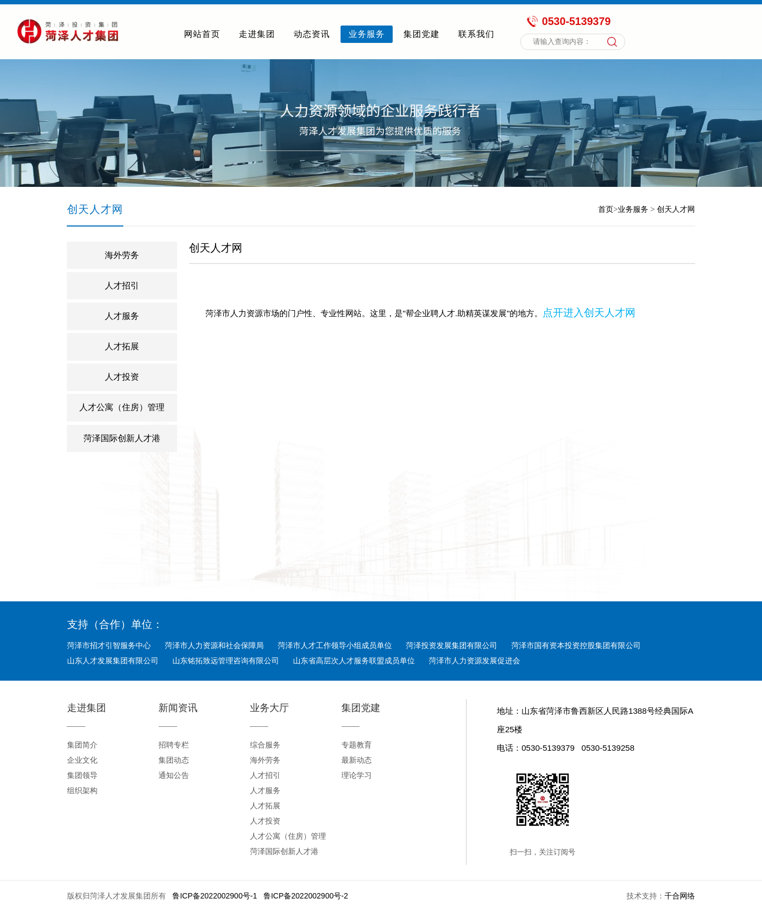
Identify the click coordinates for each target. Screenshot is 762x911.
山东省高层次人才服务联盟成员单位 (353, 660)
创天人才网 (676, 209)
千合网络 (679, 895)
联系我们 (476, 34)
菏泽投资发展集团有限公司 (451, 645)
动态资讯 (312, 34)
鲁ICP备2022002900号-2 (305, 895)
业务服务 (367, 34)
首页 (605, 209)
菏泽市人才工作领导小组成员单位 (335, 645)
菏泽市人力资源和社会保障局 (214, 645)
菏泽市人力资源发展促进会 (474, 660)
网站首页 (202, 34)
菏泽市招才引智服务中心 (108, 645)
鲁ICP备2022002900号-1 (214, 895)
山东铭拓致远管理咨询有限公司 (225, 660)
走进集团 (257, 34)
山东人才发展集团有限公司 (112, 660)
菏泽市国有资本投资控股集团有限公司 (575, 645)
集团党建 (422, 34)
